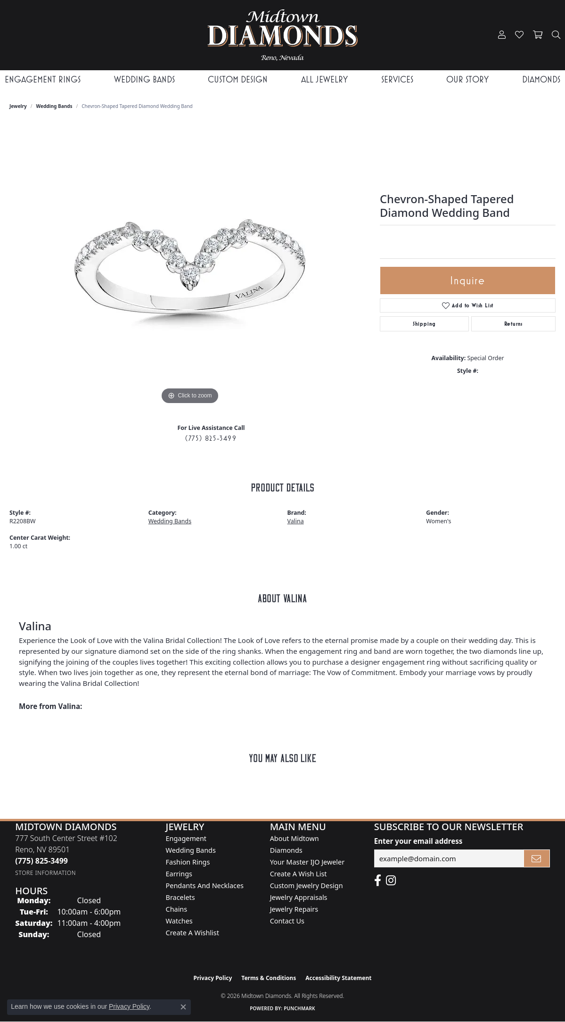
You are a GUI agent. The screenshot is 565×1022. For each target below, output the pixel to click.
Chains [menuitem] (177, 909)
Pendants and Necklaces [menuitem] (205, 885)
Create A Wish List (298, 873)
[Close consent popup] (183, 1007)
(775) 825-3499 (211, 438)
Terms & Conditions (268, 978)
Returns (513, 324)
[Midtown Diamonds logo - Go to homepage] (283, 35)
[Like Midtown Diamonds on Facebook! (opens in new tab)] (377, 880)
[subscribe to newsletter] (537, 858)
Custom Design (238, 79)
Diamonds (541, 79)
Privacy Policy (213, 978)
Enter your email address (418, 841)
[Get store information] (45, 873)
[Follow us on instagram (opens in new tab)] (391, 880)
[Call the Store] (41, 861)
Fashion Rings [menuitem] (188, 861)
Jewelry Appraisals (299, 897)
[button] (502, 35)
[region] (190, 265)
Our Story (467, 79)
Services (397, 79)
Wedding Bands (144, 79)
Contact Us (287, 920)
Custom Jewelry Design (306, 885)
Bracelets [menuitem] (180, 897)
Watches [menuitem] (179, 920)
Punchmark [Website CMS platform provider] (299, 1008)
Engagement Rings (43, 79)
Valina (295, 521)
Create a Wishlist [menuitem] (192, 932)
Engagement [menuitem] (186, 838)
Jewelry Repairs (294, 909)
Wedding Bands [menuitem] (191, 850)
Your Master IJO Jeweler (307, 861)
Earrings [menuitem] (179, 873)
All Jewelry (324, 79)
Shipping (424, 324)
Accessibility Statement (338, 978)
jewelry (18, 106)
